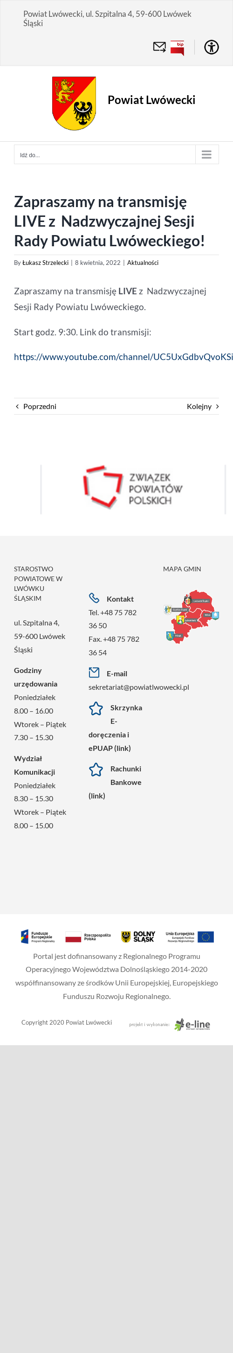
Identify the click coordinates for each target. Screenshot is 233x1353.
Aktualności (142, 262)
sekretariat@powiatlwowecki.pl (139, 686)
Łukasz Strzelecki (45, 262)
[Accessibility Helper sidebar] (211, 47)
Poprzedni (39, 406)
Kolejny (199, 406)
